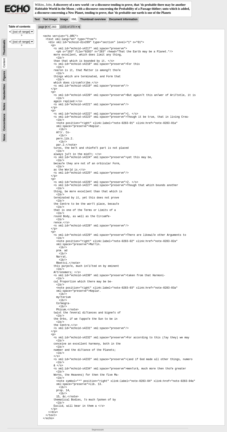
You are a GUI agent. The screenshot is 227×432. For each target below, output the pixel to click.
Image (64, 19)
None (4, 137)
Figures (4, 75)
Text (37, 19)
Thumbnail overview (93, 19)
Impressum (98, 429)
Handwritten (4, 91)
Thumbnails (4, 47)
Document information (123, 19)
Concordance (4, 122)
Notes (4, 106)
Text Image (50, 19)
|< (46, 26)
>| (79, 26)
